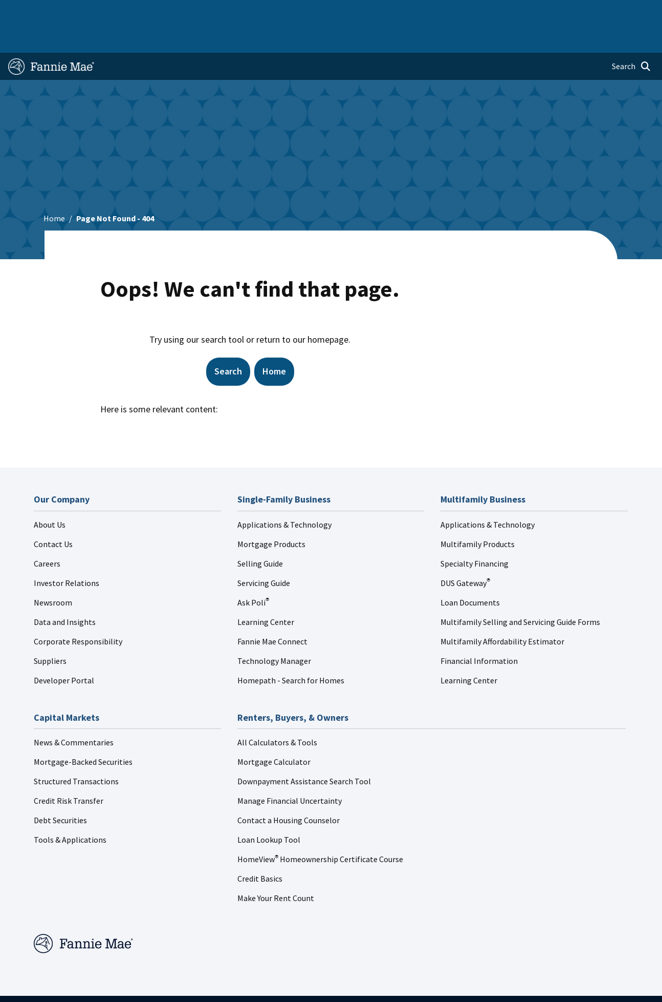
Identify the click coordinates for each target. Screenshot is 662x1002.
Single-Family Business (79, 11)
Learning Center (265, 592)
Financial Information (479, 631)
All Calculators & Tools (277, 712)
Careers (47, 534)
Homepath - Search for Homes (290, 650)
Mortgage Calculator (274, 732)
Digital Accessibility (426, 984)
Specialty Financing (474, 534)
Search (228, 341)
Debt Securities (60, 790)
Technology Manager (274, 631)
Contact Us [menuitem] (631, 11)
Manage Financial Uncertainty (289, 771)
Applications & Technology (284, 495)
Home (23, 11)
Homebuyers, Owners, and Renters (314, 11)
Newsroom (53, 573)
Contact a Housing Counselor (288, 790)
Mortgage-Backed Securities (83, 732)
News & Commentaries (74, 712)
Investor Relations (66, 553)
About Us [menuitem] (441, 11)
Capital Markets (224, 11)
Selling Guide (260, 534)
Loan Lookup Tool (268, 810)
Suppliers (50, 631)
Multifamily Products (477, 514)
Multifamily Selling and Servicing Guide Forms (520, 592)
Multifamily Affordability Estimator (502, 612)
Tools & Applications (70, 810)
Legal (325, 984)
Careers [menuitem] (590, 11)
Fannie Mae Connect (272, 612)
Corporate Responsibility (78, 612)
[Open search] (631, 37)
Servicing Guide (263, 553)
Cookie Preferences (508, 984)
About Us (49, 495)
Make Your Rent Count (275, 868)
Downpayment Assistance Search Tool (304, 751)
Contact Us (53, 514)
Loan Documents (470, 573)
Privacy (365, 984)
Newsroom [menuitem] (548, 11)
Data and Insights (65, 592)
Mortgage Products (271, 514)
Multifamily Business (157, 11)
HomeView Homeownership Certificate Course (320, 829)
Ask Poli (253, 573)
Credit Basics (259, 849)
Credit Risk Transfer (68, 771)
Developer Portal (64, 650)
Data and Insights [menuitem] (494, 11)
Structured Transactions (76, 751)
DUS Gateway (465, 553)
